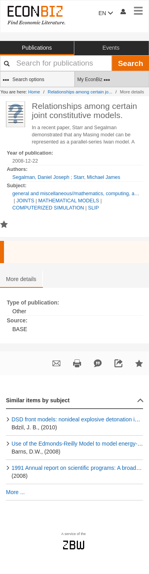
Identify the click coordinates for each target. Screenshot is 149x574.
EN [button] (106, 13)
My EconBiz (93, 80)
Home (34, 91)
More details (21, 279)
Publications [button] (37, 48)
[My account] (123, 11)
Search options (23, 80)
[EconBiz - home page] (35, 14)
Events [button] (111, 48)
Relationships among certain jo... (80, 91)
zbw (73, 545)
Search (130, 63)
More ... (15, 492)
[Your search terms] (56, 63)
